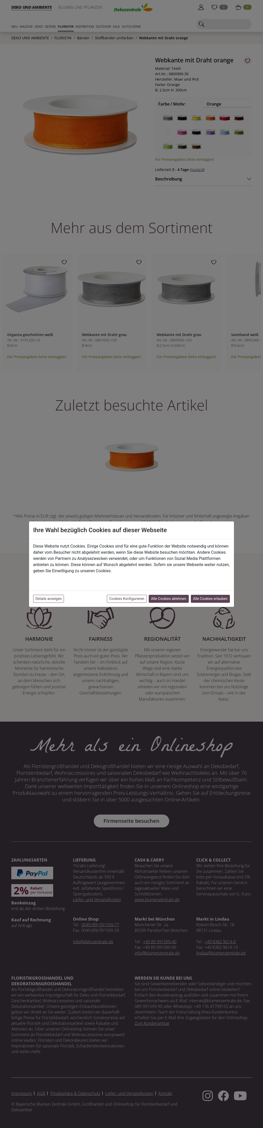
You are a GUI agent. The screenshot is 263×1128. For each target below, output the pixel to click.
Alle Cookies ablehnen (168, 599)
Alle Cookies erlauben (210, 599)
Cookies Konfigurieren (126, 599)
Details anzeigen (48, 599)
